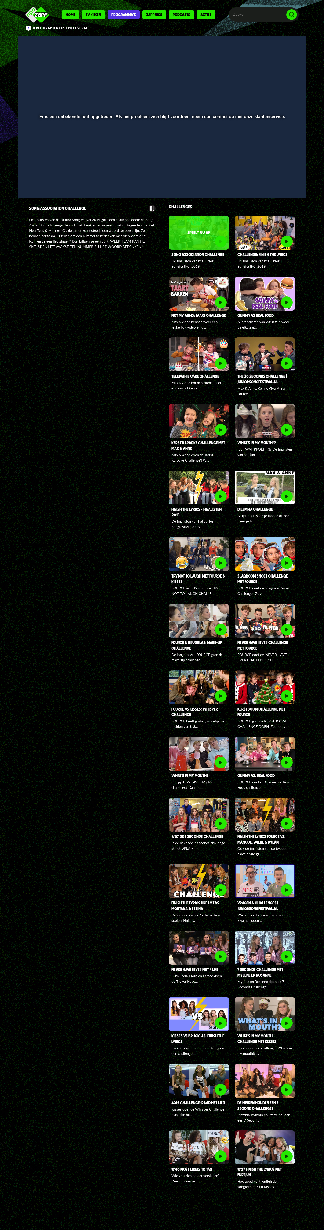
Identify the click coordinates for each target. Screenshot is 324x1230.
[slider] (161, 172)
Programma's (123, 14)
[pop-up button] (277, 182)
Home (70, 14)
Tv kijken (93, 14)
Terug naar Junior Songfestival (60, 28)
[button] (37, 182)
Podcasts (181, 14)
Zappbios (154, 14)
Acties (206, 14)
